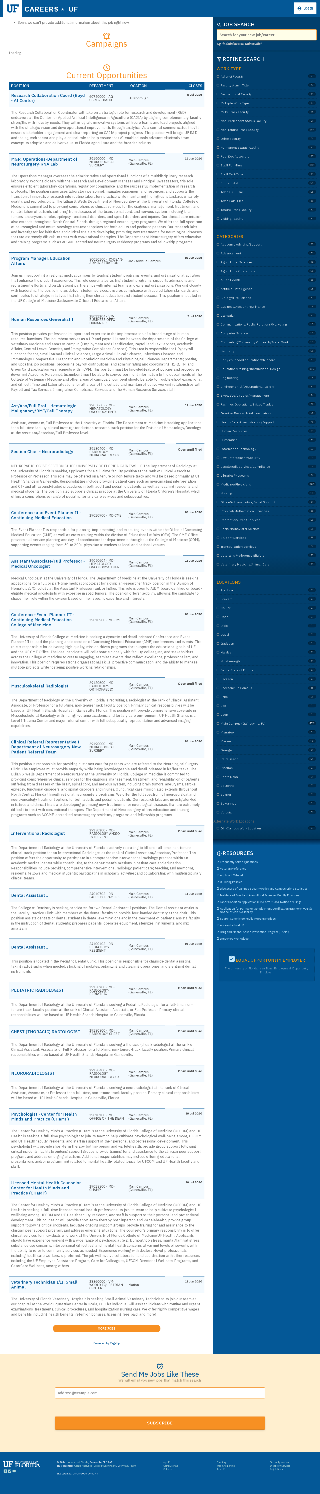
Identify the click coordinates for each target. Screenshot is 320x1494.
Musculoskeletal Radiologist (42, 689)
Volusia (258, 812)
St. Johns (258, 786)
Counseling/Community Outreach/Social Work (258, 342)
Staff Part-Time (258, 174)
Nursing (258, 493)
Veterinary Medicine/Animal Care (258, 564)
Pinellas (258, 768)
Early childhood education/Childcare (258, 360)
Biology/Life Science (258, 298)
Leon (258, 715)
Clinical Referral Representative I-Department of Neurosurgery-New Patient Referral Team (46, 750)
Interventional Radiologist (39, 837)
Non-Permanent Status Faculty (258, 121)
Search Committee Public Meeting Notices (248, 919)
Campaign (258, 316)
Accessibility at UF (232, 925)
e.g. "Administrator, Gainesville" (239, 44)
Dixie (258, 626)
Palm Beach (258, 759)
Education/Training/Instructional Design (258, 369)
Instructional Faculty (258, 94)
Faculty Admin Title (258, 85)
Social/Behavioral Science (258, 529)
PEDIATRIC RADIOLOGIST (39, 994)
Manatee (258, 732)
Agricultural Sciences (258, 262)
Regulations (276, 1478)
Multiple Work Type (258, 103)
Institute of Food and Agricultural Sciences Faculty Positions (259, 895)
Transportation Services (258, 547)
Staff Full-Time (258, 165)
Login (308, 8)
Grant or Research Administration (258, 413)
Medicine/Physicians (258, 484)
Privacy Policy (128, 1475)
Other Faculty (258, 139)
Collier (258, 608)
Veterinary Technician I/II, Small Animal (46, 1293)
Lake (258, 697)
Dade (258, 617)
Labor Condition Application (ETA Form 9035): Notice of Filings (261, 902)
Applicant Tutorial (231, 875)
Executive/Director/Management (258, 395)
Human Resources (258, 431)
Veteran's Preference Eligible (258, 555)
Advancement (258, 253)
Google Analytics (83, 1475)
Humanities (258, 440)
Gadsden (258, 643)
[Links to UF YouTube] (14, 1481)
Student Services (258, 538)
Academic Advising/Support (258, 244)
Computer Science (258, 333)
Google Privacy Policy (104, 1475)
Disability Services (280, 1475)
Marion (258, 741)
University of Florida (77, 1471)
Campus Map (170, 1475)
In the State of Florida (258, 670)
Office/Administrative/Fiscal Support (258, 502)
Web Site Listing (226, 1475)
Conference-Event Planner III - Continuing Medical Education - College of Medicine (45, 622)
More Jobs (129, 1337)
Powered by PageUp (107, 1352)
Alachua (258, 590)
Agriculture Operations (258, 271)
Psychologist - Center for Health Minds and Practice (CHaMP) (46, 1124)
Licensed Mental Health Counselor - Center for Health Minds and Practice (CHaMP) (43, 1196)
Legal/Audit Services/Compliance (258, 467)
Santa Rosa (258, 777)
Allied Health (258, 280)
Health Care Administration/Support (258, 422)
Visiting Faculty (258, 219)
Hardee (258, 652)
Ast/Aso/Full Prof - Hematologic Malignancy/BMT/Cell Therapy (46, 409)
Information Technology (258, 449)
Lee (258, 706)
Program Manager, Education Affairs (43, 262)
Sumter (258, 795)
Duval (258, 635)
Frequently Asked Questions (239, 862)
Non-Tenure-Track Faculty (258, 130)
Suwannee (258, 803)
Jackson (258, 679)
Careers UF (55, 8)
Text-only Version (279, 1471)
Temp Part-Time (258, 201)
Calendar (168, 1478)
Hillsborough (258, 661)
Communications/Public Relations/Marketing (258, 324)
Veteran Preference (233, 869)
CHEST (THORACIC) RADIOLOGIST (32, 1037)
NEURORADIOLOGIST (34, 1081)
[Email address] (160, 1402)
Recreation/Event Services (258, 520)
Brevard (258, 599)
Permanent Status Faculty (258, 148)
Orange (258, 750)
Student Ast (258, 183)
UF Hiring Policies (231, 882)
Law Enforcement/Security (258, 458)
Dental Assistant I (30, 899)
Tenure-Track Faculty (258, 210)
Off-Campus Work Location (258, 828)
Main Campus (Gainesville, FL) (258, 723)
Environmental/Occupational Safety (258, 387)
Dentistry (258, 351)
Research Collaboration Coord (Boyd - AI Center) (44, 98)
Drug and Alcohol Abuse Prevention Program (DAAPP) (254, 932)
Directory (221, 1471)
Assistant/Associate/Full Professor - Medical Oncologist (44, 566)
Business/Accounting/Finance (258, 307)
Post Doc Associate (258, 156)
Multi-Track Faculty (258, 112)
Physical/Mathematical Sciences (258, 511)
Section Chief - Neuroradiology (44, 453)
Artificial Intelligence (258, 289)
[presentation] (89, 1417)
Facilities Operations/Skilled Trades (258, 404)
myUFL (167, 1471)
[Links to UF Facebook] (5, 1481)
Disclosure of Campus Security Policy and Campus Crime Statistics (264, 889)
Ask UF (221, 1478)
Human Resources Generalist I (44, 320)
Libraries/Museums (258, 475)
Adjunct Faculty (258, 76)
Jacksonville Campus (258, 688)
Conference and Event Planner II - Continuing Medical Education (47, 517)
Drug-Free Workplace (234, 939)
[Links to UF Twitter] (10, 1481)
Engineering (258, 378)
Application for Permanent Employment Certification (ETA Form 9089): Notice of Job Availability (266, 910)
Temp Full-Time (258, 192)
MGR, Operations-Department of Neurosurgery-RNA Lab (46, 162)
